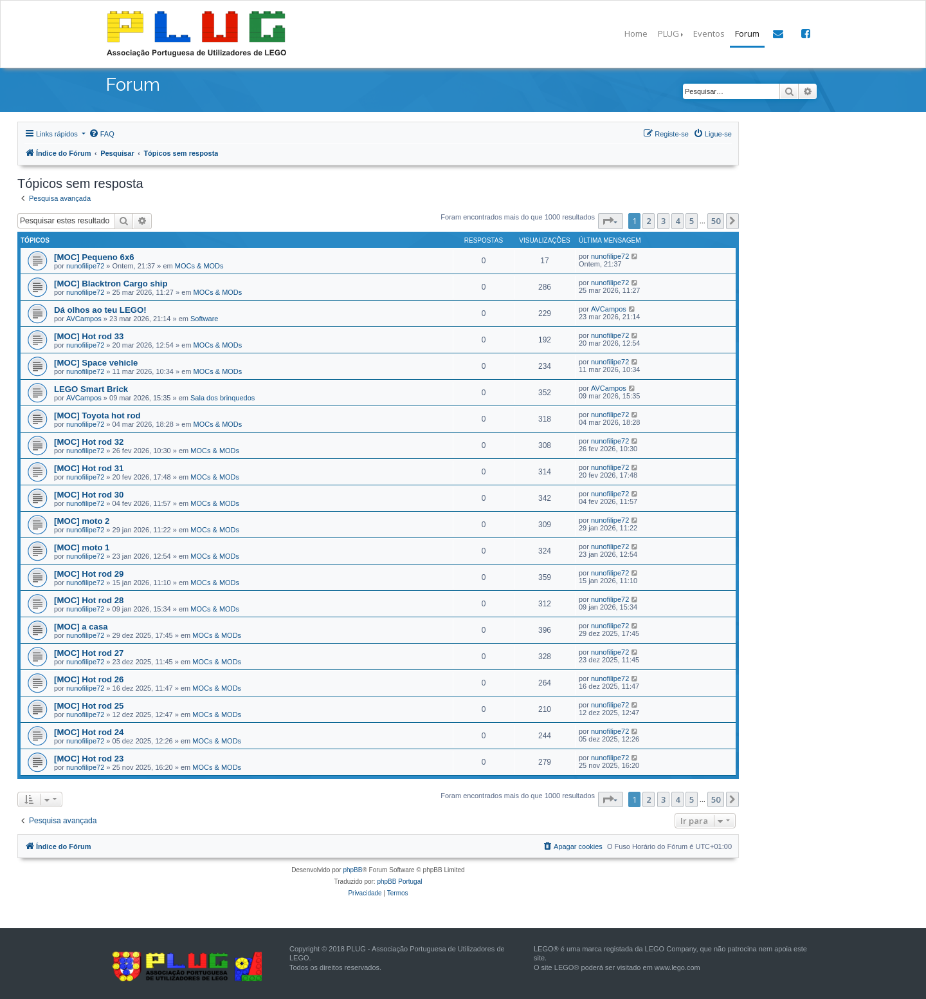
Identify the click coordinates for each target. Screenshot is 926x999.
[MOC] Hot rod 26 (88, 679)
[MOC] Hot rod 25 (88, 706)
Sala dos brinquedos (222, 398)
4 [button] (677, 221)
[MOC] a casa (81, 626)
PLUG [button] (668, 33)
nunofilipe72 (85, 266)
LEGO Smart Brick (91, 389)
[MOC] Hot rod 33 (88, 336)
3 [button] (663, 221)
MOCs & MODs (199, 266)
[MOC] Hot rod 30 (88, 495)
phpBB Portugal (399, 881)
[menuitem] (101, 134)
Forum (747, 33)
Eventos (709, 33)
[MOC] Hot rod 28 (88, 600)
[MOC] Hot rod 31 (88, 468)
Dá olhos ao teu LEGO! (100, 310)
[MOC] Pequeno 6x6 (94, 257)
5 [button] (691, 221)
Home (636, 33)
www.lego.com (677, 967)
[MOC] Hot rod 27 (88, 653)
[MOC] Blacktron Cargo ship (111, 283)
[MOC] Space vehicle (96, 363)
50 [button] (715, 221)
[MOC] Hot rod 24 (88, 732)
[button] (610, 221)
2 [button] (648, 221)
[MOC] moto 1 (81, 547)
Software (204, 318)
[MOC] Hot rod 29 (88, 574)
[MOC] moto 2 (81, 521)
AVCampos (84, 318)
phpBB (352, 869)
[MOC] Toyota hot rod (97, 415)
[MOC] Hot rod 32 (88, 442)
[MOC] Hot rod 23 (88, 758)
